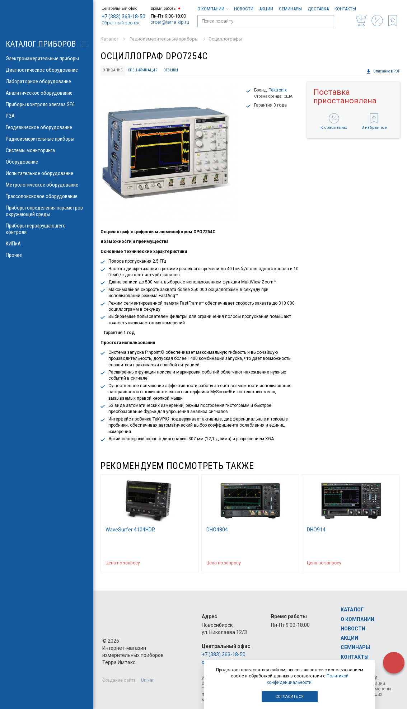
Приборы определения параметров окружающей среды (47, 211)
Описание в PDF (383, 71)
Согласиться (289, 696)
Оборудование (47, 162)
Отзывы (170, 70)
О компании (212, 8)
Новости (243, 8)
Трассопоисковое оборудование (47, 196)
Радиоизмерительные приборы (47, 139)
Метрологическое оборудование (47, 185)
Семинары (290, 8)
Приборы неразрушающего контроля (47, 228)
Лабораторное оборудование (47, 81)
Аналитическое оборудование (47, 93)
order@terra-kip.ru (170, 22)
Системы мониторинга (47, 150)
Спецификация (143, 70)
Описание (113, 70)
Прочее (47, 255)
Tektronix (278, 90)
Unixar (147, 680)
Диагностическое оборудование (47, 70)
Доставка (318, 8)
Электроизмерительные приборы (47, 58)
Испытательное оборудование (47, 173)
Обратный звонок (121, 22)
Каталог (352, 609)
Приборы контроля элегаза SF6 (47, 104)
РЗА (47, 116)
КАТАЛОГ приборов (41, 43)
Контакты (345, 8)
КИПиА (47, 243)
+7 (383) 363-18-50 (123, 16)
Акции (266, 8)
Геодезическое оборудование (47, 127)
